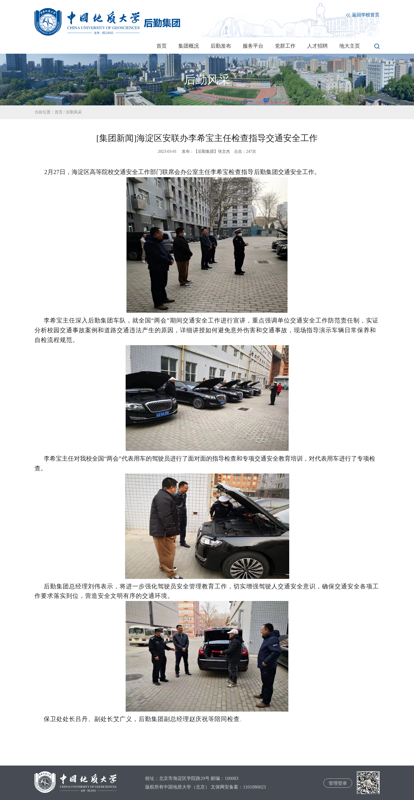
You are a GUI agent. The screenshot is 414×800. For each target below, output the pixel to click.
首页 (161, 46)
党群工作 (285, 46)
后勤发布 (220, 46)
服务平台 (253, 46)
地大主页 (349, 46)
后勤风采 (74, 112)
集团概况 (188, 46)
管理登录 (338, 783)
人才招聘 (317, 46)
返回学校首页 (362, 15)
